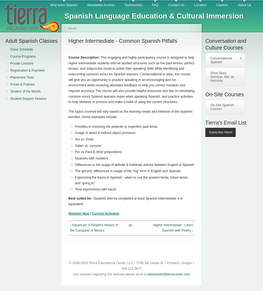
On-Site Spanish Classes (222, 107)
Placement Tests (22, 77)
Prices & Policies (22, 84)
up (130, 225)
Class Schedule (21, 49)
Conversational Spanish (224, 60)
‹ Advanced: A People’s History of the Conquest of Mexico (94, 228)
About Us (244, 5)
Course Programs (23, 56)
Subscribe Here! (220, 132)
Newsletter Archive (101, 5)
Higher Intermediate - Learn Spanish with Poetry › (173, 228)
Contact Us (176, 5)
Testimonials (133, 5)
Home (72, 28)
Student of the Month (25, 91)
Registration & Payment (27, 70)
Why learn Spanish (64, 5)
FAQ (155, 5)
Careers (222, 5)
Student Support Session (28, 99)
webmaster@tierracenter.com (168, 274)
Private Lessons (22, 63)
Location (200, 5)
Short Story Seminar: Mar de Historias (222, 77)
